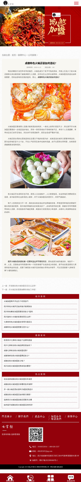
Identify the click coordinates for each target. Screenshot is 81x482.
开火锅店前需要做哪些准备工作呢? (22, 290)
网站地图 (53, 467)
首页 (14, 55)
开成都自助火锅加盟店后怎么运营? (22, 286)
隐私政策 (60, 467)
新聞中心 (22, 55)
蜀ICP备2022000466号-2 (48, 460)
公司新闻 (32, 55)
